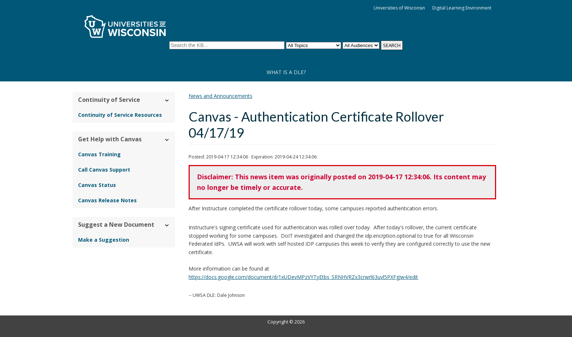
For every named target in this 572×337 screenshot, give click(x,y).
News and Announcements (220, 95)
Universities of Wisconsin (399, 8)
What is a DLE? (286, 72)
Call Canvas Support (104, 169)
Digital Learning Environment (461, 8)
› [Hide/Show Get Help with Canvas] (167, 139)
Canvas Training (99, 154)
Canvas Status (97, 184)
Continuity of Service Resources (120, 114)
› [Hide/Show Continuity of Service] (167, 100)
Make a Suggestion (103, 239)
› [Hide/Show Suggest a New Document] (167, 225)
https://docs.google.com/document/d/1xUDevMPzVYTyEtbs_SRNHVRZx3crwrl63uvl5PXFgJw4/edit (303, 276)
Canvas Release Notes (107, 200)
